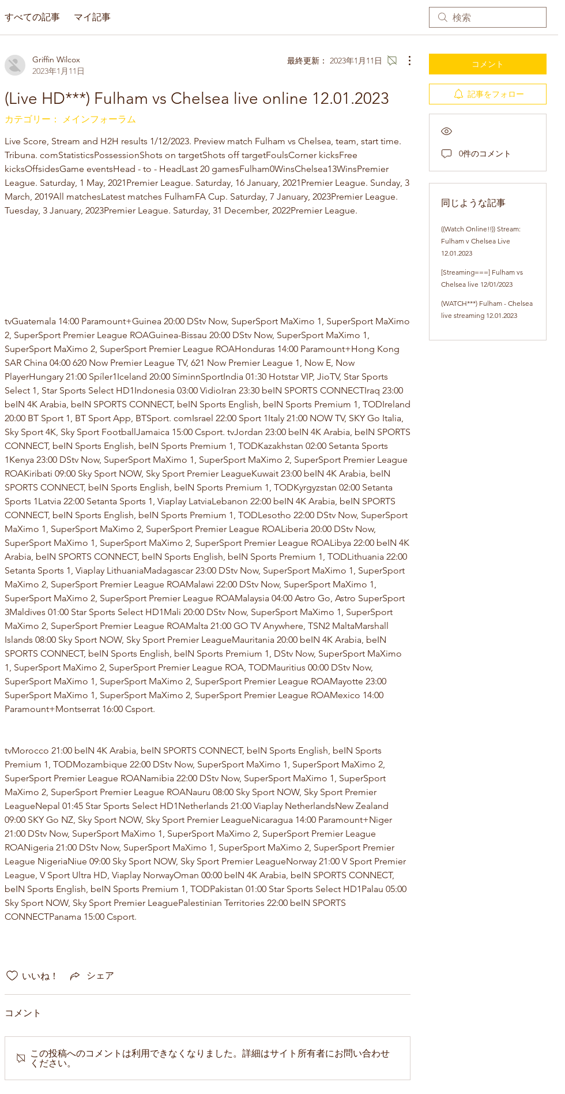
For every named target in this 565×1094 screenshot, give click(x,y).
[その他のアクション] (403, 61)
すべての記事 (32, 17)
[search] (488, 17)
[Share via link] (91, 976)
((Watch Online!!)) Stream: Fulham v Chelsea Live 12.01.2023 (481, 240)
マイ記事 (92, 17)
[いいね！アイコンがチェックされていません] (12, 976)
